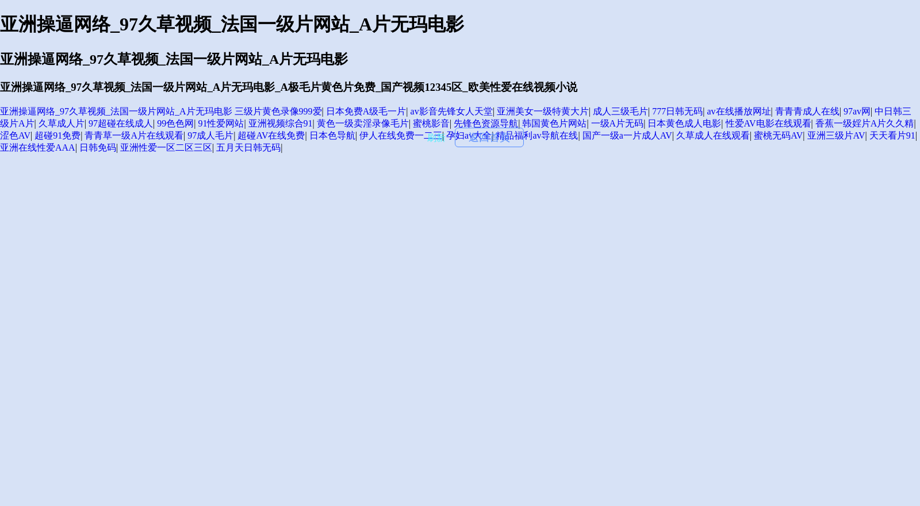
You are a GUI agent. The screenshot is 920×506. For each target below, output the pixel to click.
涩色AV (15, 135)
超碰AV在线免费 (271, 135)
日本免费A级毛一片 (366, 111)
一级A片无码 (617, 123)
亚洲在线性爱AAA (37, 147)
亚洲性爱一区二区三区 (166, 147)
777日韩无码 (677, 111)
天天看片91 (892, 135)
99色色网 (175, 123)
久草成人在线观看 (713, 135)
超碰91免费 (57, 135)
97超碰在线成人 (121, 123)
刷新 (436, 138)
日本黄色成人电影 (684, 123)
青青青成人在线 (807, 111)
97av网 (857, 111)
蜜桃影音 (431, 123)
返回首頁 (489, 137)
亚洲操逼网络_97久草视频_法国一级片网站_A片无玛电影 (116, 111)
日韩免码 (97, 147)
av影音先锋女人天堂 (452, 111)
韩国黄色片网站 (554, 123)
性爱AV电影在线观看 (768, 123)
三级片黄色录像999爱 (278, 111)
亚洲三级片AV (836, 135)
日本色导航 (332, 135)
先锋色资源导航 (486, 123)
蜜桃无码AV (778, 135)
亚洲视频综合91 (280, 123)
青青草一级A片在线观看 (134, 135)
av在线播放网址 (738, 111)
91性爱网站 (221, 123)
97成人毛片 (210, 135)
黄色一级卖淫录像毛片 (363, 123)
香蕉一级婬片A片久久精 (864, 123)
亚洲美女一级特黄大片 (543, 111)
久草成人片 (62, 123)
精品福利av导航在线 (537, 135)
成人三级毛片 (620, 111)
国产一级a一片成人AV (627, 135)
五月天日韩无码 (248, 147)
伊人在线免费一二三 (400, 135)
